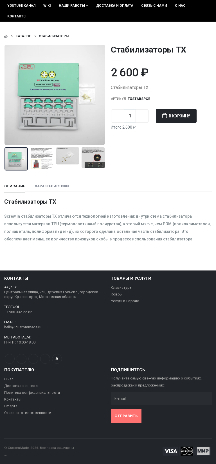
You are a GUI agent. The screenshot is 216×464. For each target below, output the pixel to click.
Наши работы (72, 6)
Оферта (10, 406)
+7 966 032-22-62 (18, 312)
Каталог (23, 36)
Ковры (117, 294)
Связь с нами (154, 6)
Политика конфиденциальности (32, 393)
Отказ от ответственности (27, 413)
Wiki (47, 6)
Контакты (16, 16)
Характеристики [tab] (52, 186)
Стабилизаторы (54, 36)
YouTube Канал (21, 6)
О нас (180, 6)
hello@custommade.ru (22, 327)
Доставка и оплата (114, 6)
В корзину (179, 116)
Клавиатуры (121, 288)
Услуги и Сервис (125, 301)
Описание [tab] (14, 186)
